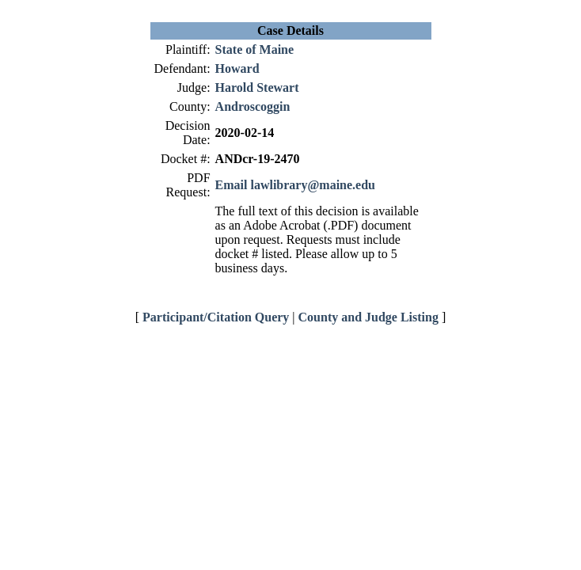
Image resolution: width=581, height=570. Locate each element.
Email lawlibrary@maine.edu (295, 185)
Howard (237, 68)
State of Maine (254, 49)
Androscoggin (252, 106)
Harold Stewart (257, 87)
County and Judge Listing (368, 317)
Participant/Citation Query (215, 317)
